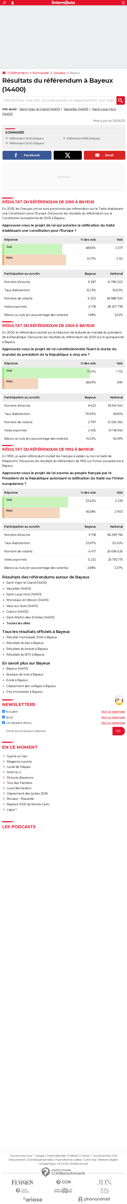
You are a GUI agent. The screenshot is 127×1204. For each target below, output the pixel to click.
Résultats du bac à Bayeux (25, 643)
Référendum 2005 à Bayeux (26, 138)
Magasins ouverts (19, 761)
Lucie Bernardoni (19, 788)
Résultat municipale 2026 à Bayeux (31, 637)
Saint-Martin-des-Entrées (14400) (30, 617)
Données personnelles (40, 1159)
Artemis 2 (14, 772)
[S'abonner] (63, 731)
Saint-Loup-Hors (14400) (23, 594)
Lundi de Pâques (19, 767)
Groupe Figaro (47, 1163)
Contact (85, 1155)
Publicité (73, 1155)
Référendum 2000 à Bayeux (26, 143)
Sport (7, 717)
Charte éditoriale (56, 1155)
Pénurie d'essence (20, 778)
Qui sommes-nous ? (22, 1155)
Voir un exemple (113, 712)
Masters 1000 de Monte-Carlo (28, 804)
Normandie (40, 73)
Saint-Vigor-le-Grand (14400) (40, 109)
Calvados (59, 73)
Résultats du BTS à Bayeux (25, 654)
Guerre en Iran (17, 756)
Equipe (40, 1155)
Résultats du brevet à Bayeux (27, 649)
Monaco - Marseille (20, 799)
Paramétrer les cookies (69, 1159)
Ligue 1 (12, 809)
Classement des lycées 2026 (27, 793)
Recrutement (17, 1159)
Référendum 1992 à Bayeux (83, 138)
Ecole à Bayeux (17, 680)
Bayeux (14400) (17, 668)
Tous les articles (101, 1155)
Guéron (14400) (17, 612)
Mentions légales (108, 1159)
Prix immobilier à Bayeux (24, 692)
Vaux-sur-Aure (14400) (22, 606)
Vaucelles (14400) (76, 109)
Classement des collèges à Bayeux (31, 686)
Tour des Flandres (19, 783)
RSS (114, 1155)
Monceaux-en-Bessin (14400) (27, 600)
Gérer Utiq (90, 1159)
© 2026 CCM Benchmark (73, 1163)
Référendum (19, 73)
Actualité (10, 712)
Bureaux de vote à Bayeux (24, 674)
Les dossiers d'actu (16, 723)
